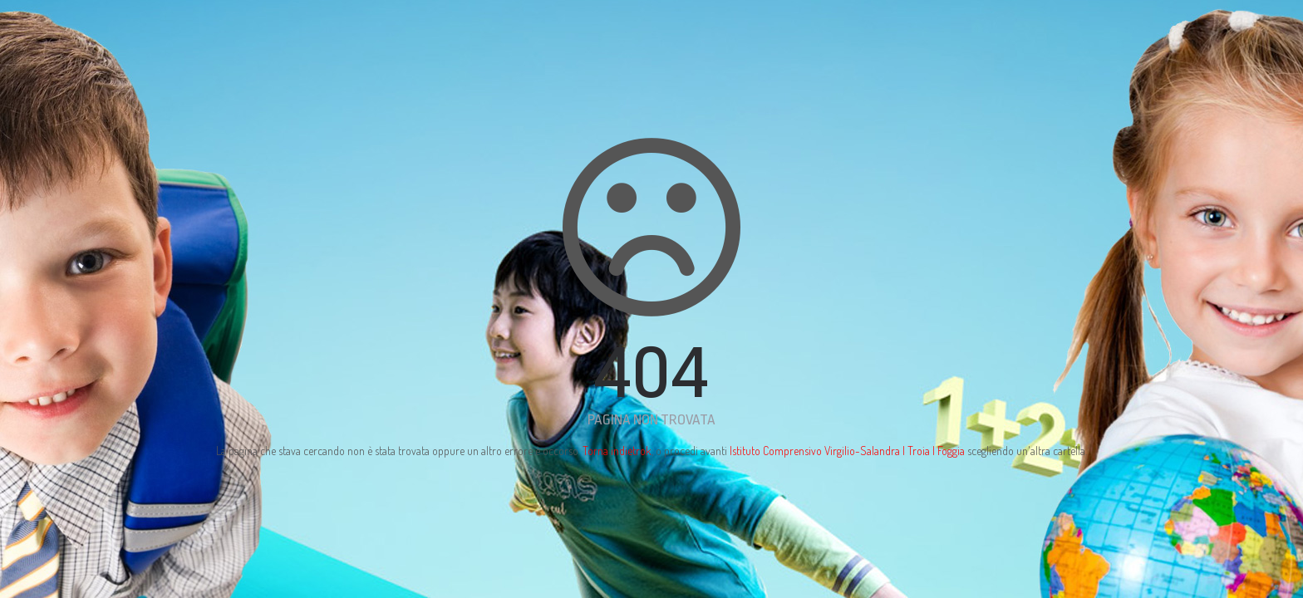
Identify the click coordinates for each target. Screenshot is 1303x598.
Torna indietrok (617, 451)
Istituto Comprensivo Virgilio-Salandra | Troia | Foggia (847, 451)
